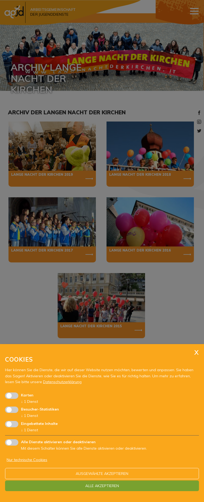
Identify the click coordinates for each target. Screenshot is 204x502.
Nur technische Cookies (27, 459)
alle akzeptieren (102, 485)
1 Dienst (29, 401)
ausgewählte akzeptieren (102, 473)
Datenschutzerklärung (62, 381)
